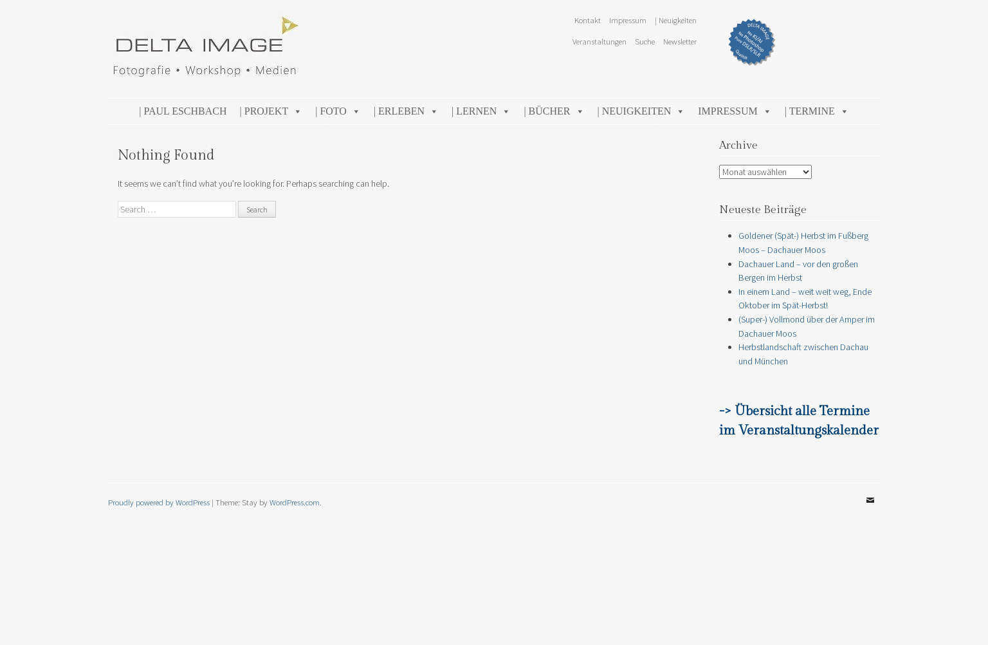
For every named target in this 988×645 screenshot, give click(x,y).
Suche (645, 41)
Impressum (627, 20)
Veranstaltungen (599, 41)
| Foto (338, 111)
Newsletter (680, 41)
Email (870, 509)
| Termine (817, 111)
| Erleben (406, 111)
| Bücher (554, 111)
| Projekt (271, 111)
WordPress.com (295, 502)
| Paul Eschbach (182, 111)
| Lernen (481, 111)
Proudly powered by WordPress (159, 502)
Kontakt (587, 20)
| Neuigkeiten (676, 20)
